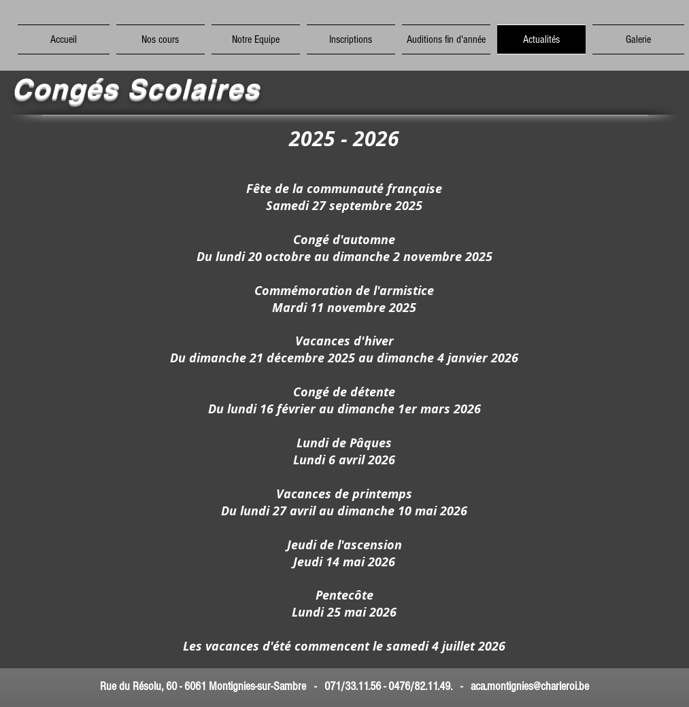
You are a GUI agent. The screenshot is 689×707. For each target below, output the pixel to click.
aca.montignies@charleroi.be (530, 686)
